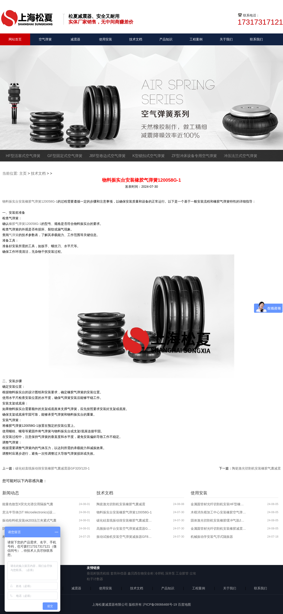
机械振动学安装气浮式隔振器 (212, 536)
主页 (23, 173)
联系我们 (256, 39)
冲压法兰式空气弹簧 (240, 156)
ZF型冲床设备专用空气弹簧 (194, 156)
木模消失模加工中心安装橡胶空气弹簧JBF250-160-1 (218, 512)
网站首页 (15, 39)
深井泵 (170, 573)
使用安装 (105, 39)
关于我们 (226, 39)
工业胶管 (182, 573)
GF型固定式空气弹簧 (64, 156)
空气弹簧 (45, 39)
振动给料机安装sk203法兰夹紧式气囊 (29, 520)
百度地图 (184, 604)
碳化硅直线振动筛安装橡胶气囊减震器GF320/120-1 (52, 468)
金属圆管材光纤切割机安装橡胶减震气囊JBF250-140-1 (218, 528)
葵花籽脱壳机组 (98, 573)
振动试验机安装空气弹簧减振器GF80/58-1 (124, 536)
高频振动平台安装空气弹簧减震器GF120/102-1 (124, 528)
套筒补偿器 (118, 573)
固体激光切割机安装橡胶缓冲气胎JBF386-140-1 (218, 520)
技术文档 (135, 39)
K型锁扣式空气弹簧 (148, 156)
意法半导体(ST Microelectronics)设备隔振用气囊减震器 (30, 512)
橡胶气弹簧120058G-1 (25, 224)
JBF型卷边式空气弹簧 (107, 156)
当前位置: (10, 173)
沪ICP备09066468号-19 (160, 604)
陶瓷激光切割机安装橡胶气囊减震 (256, 468)
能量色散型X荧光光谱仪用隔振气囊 (27, 504)
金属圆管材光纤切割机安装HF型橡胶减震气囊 (218, 504)
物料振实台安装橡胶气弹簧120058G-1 (30, 201)
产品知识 (165, 39)
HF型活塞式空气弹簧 (23, 156)
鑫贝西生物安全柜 (141, 573)
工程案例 (196, 39)
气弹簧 (14, 235)
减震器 (75, 39)
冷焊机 (159, 573)
